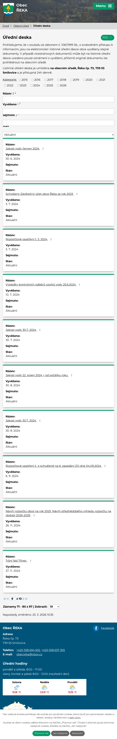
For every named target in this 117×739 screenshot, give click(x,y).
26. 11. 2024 (13, 525)
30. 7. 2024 (13, 340)
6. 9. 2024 (12, 476)
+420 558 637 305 (53, 650)
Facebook (107, 628)
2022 (10, 85)
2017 (50, 80)
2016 (37, 80)
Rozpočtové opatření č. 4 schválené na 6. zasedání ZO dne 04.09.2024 (56, 466)
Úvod (5, 25)
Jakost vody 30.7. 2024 (24, 330)
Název (8, 93)
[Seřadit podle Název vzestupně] (15, 92)
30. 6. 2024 (13, 158)
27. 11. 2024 (13, 570)
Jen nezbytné (60, 733)
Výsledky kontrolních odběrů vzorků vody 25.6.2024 (43, 284)
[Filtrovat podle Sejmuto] (58, 123)
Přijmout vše (41, 733)
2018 (63, 80)
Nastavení (77, 733)
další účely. (75, 717)
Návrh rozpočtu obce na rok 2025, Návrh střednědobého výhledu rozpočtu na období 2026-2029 (58, 513)
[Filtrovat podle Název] (58, 99)
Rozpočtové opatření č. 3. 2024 (29, 239)
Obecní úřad (21, 25)
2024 (36, 85)
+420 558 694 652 (28, 650)
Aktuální (11, 174)
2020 (89, 80)
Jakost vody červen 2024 (25, 148)
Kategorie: (10, 79)
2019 (76, 80)
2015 (25, 80)
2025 (50, 85)
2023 (23, 85)
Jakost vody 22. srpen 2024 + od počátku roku (39, 375)
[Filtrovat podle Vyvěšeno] (58, 111)
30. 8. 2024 (13, 385)
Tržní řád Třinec (19, 560)
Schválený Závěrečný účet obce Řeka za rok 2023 (42, 194)
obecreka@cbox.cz (29, 654)
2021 (102, 80)
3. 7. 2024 (12, 204)
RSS (108, 37)
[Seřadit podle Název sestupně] (15, 93)
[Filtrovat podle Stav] (58, 135)
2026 (63, 85)
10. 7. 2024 (13, 294)
